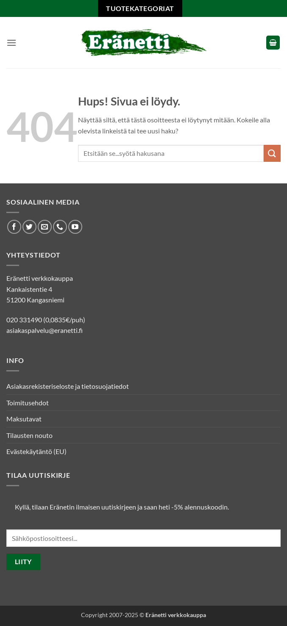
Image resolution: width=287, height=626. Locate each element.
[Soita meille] (60, 227)
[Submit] (272, 153)
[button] (11, 42)
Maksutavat (24, 419)
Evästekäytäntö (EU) (36, 451)
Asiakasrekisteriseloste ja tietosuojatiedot (67, 386)
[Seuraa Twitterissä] (29, 227)
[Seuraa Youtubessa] (75, 227)
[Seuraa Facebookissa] (14, 227)
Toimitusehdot (27, 403)
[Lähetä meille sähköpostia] (45, 227)
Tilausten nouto (29, 435)
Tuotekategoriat (140, 8)
